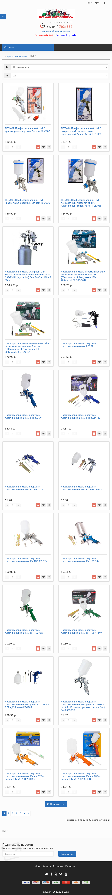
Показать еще (56, 804)
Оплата (47, 866)
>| (28, 813)
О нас (38, 866)
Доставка (58, 866)
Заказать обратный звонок (56, 31)
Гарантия (70, 866)
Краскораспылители (17, 56)
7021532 (59, 27)
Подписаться (67, 854)
